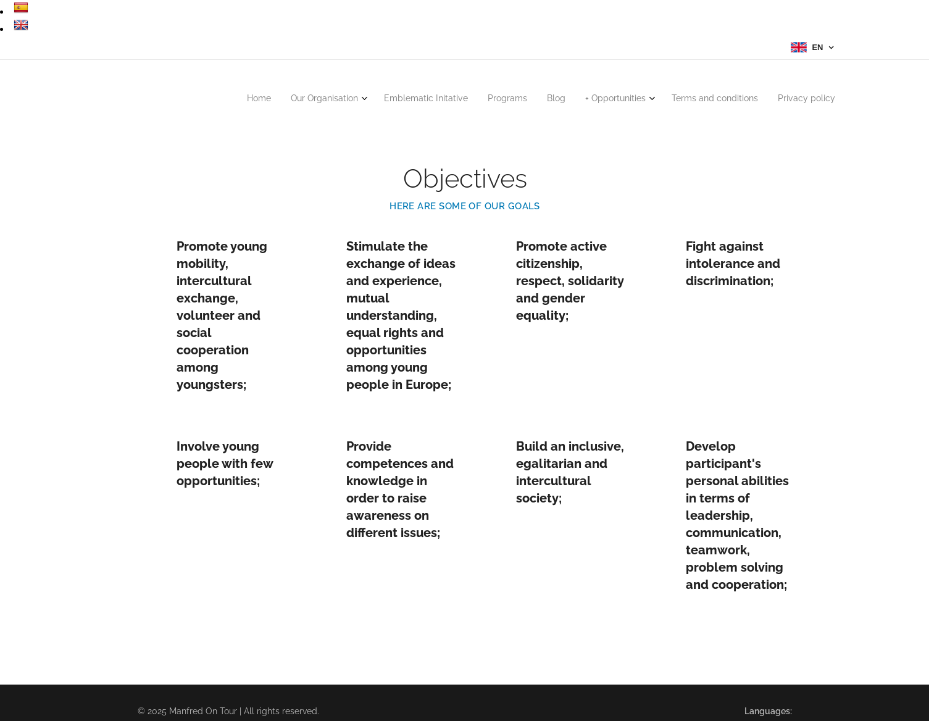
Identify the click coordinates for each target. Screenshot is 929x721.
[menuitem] (687, 100)
